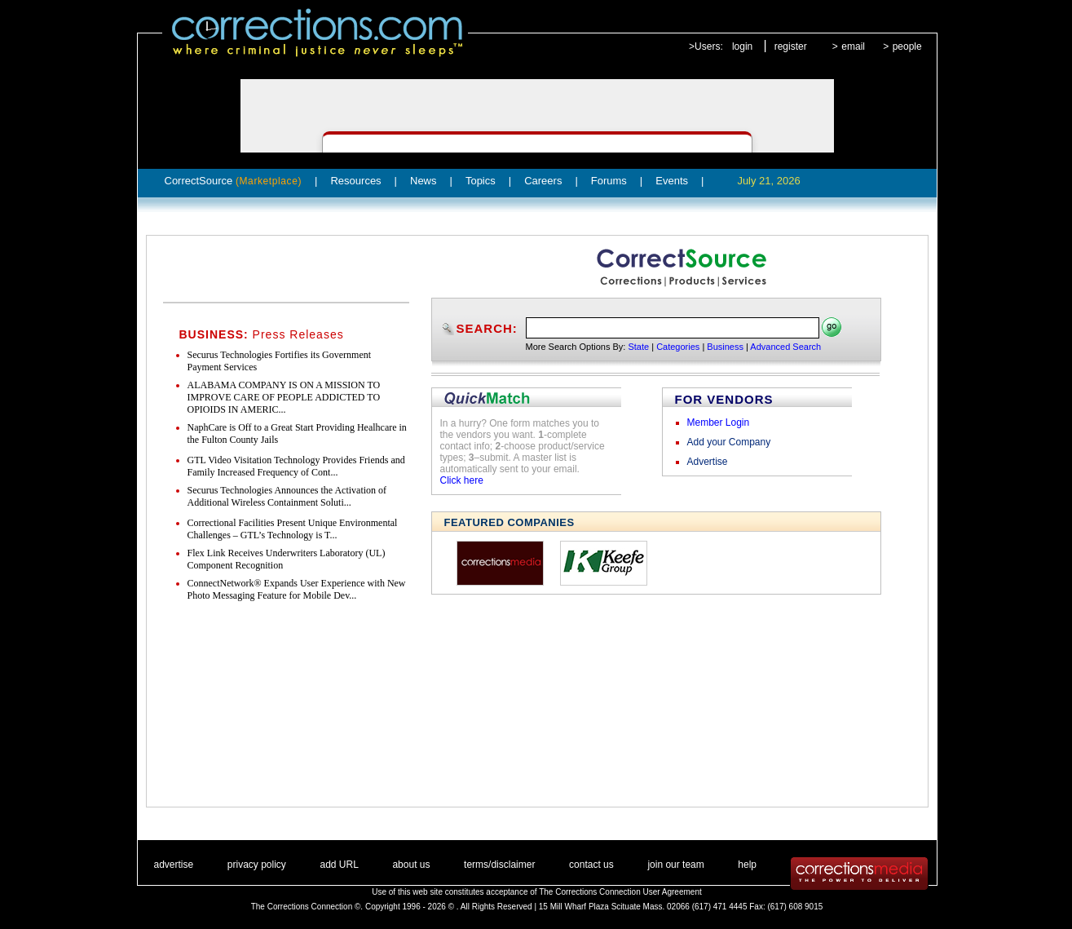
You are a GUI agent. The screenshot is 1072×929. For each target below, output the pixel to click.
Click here (461, 480)
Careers (543, 181)
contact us (591, 864)
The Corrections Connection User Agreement (620, 891)
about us (411, 864)
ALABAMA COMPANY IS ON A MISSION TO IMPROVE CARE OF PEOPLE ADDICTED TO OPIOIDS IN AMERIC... (284, 397)
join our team (675, 864)
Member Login (718, 422)
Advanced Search (785, 347)
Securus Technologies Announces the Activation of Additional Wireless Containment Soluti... (287, 496)
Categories (677, 347)
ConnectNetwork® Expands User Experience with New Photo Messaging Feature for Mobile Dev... (296, 589)
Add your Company (729, 442)
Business (725, 347)
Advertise (707, 461)
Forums (609, 181)
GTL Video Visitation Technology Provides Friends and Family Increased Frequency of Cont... (296, 466)
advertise (174, 864)
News (423, 181)
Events (671, 181)
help (747, 864)
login (742, 46)
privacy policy (256, 864)
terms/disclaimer (499, 864)
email (853, 46)
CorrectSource (233, 181)
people (907, 46)
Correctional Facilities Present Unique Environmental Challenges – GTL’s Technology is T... (292, 529)
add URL (339, 864)
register (790, 46)
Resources (355, 181)
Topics (480, 181)
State (638, 347)
